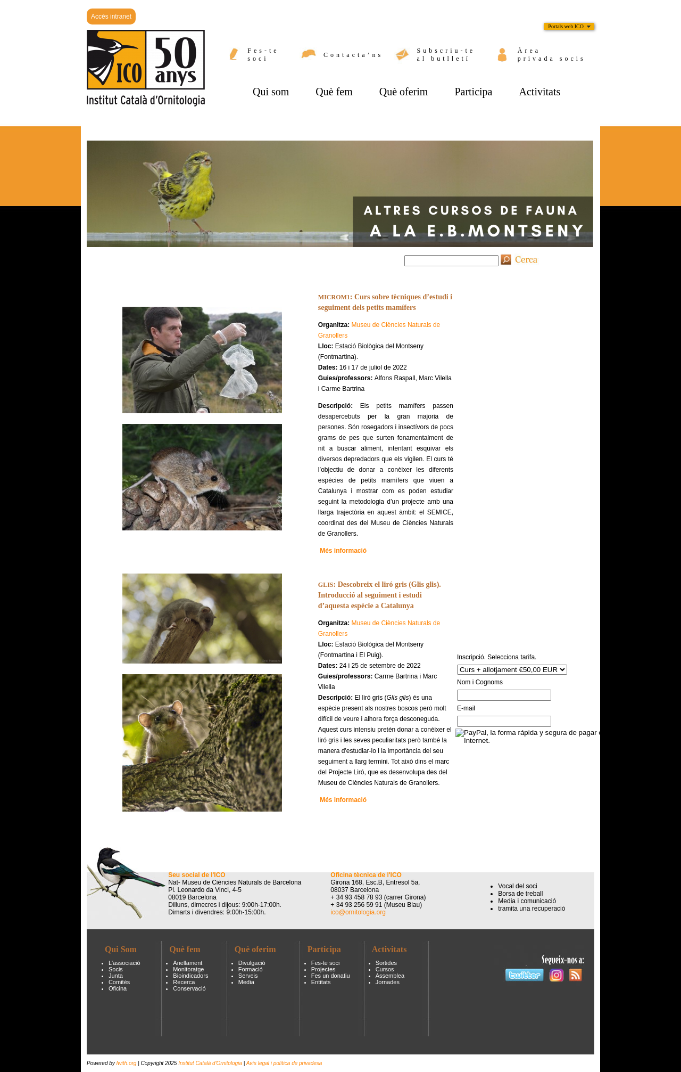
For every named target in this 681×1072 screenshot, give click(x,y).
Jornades (388, 982)
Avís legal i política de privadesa (284, 1063)
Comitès (119, 982)
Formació (250, 969)
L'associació (124, 963)
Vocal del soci (517, 886)
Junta (116, 975)
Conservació (189, 988)
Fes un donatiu (330, 975)
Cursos (385, 969)
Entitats (321, 982)
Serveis (248, 975)
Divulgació (251, 963)
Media (246, 982)
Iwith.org (127, 1063)
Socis (116, 969)
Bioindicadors (190, 975)
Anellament (187, 963)
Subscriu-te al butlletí (446, 54)
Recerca (184, 982)
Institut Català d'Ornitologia (210, 1063)
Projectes (323, 969)
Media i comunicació (527, 901)
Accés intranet (111, 16)
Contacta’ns (353, 55)
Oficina (118, 988)
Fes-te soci (263, 54)
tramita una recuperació (531, 908)
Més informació (343, 800)
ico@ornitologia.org (358, 912)
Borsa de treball (520, 893)
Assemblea (390, 975)
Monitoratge (188, 969)
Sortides (386, 963)
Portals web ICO (566, 26)
